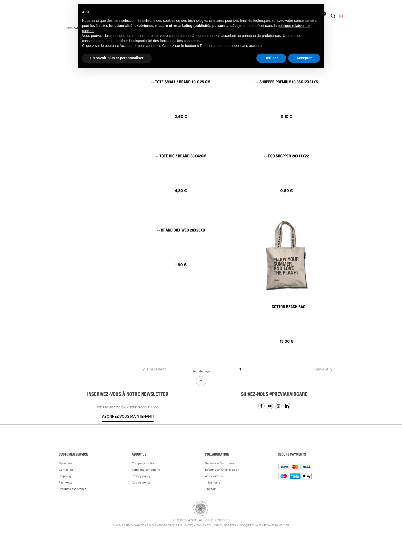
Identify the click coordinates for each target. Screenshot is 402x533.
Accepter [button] (304, 58)
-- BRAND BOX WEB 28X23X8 (181, 230)
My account (67, 463)
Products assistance (72, 489)
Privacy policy (141, 476)
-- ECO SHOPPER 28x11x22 (286, 156)
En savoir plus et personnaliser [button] (117, 58)
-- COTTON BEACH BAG (286, 307)
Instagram (278, 406)
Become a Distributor (219, 463)
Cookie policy (141, 482)
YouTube (270, 406)
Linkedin (287, 406)
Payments (65, 482)
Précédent (153, 370)
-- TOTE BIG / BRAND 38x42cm (180, 156)
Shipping (65, 476)
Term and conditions (146, 469)
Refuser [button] (271, 58)
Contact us (66, 469)
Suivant (324, 370)
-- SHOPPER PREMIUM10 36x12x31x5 (286, 82)
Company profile (143, 463)
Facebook (261, 406)
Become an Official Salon (222, 469)
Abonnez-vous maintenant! (128, 416)
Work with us (214, 476)
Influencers (212, 482)
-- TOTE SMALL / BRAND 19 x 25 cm (180, 82)
